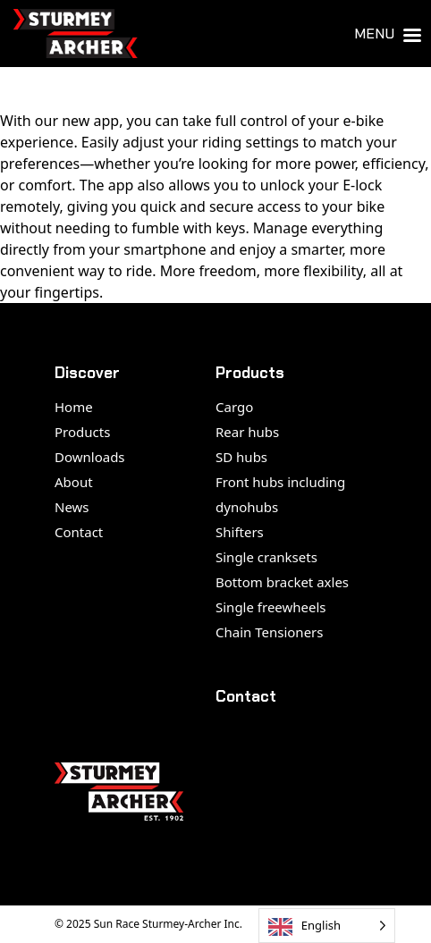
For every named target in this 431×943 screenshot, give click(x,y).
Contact (79, 532)
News (72, 507)
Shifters (240, 532)
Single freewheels (271, 607)
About (74, 482)
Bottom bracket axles (282, 582)
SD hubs (241, 457)
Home (74, 407)
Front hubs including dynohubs (280, 494)
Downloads (90, 457)
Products (82, 432)
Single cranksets (266, 557)
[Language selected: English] (326, 925)
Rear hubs (247, 432)
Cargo (234, 407)
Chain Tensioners (269, 632)
